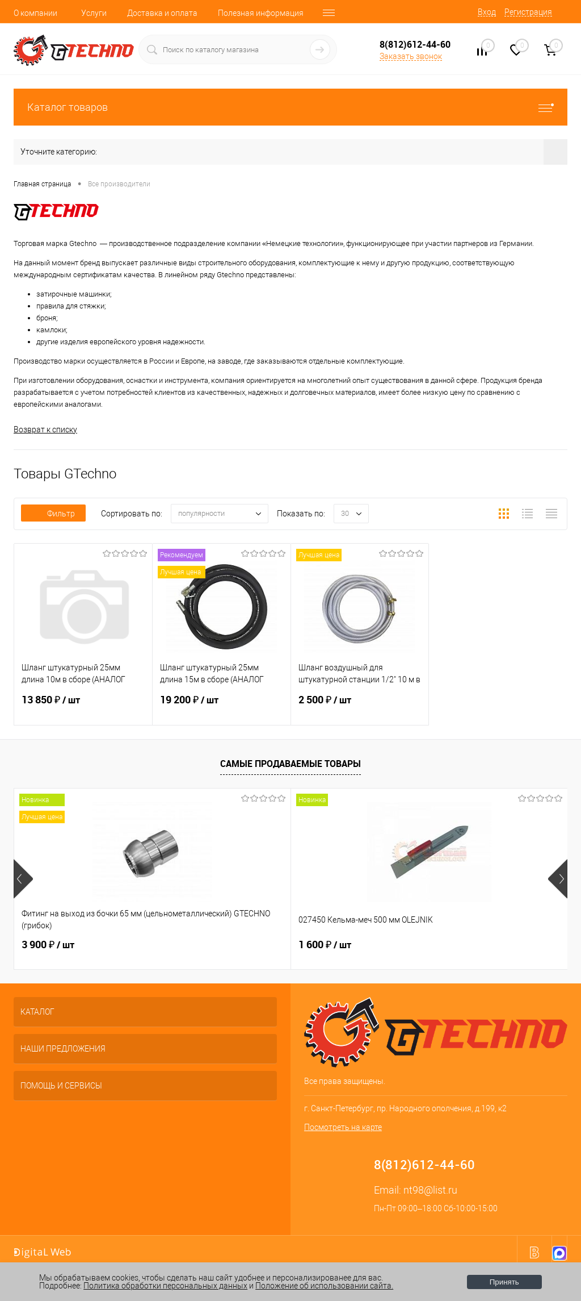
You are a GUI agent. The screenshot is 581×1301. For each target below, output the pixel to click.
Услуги (94, 13)
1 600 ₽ (232, 945)
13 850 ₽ (83, 707)
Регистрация (528, 11)
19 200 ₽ (221, 707)
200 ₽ (413, 945)
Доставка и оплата (162, 13)
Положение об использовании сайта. (324, 1285)
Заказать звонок (411, 56)
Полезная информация (261, 13)
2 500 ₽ (360, 707)
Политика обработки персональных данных (165, 1285)
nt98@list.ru (430, 1190)
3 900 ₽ (48, 945)
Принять (504, 1282)
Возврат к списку (45, 429)
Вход (487, 11)
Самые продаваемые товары (290, 763)
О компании (35, 13)
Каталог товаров (290, 107)
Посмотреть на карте (343, 1127)
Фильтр (53, 513)
